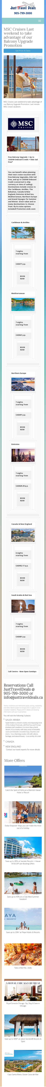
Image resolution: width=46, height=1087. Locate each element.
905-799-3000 (23, 13)
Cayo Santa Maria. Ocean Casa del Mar (23, 1063)
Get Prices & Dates (23, 51)
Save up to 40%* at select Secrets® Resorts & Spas (23, 1028)
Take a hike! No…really (23, 956)
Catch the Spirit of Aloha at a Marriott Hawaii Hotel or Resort (23, 780)
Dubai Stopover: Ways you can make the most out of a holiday (23, 815)
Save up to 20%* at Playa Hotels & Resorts (23, 920)
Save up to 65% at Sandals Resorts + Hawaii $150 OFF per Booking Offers (23, 851)
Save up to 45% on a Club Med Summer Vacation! (23, 886)
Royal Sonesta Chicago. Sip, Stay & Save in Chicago (23, 993)
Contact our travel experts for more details (23, 749)
